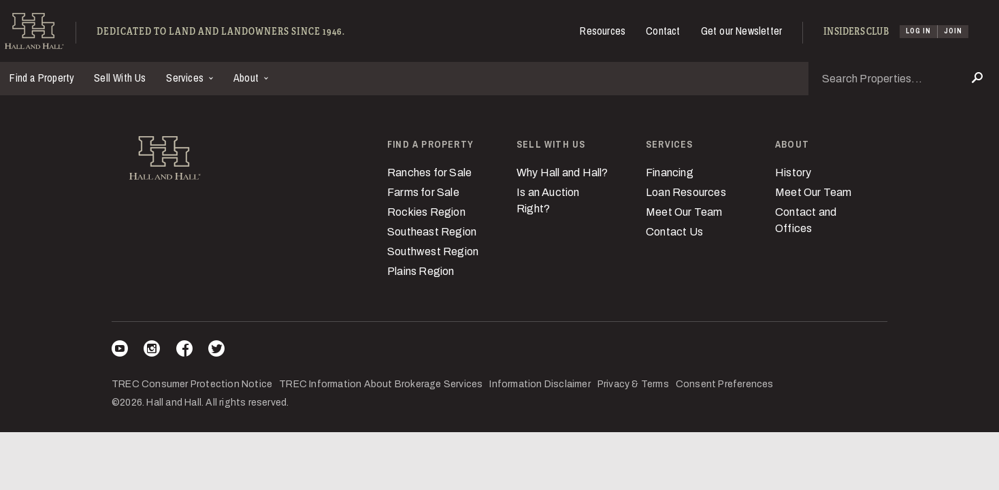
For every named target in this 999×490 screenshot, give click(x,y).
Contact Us (674, 232)
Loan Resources (686, 192)
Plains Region (421, 271)
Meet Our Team (684, 212)
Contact (663, 30)
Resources (602, 30)
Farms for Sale (423, 192)
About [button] (247, 77)
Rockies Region (426, 212)
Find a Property (42, 77)
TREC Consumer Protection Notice (192, 384)
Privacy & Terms (633, 384)
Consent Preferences (725, 384)
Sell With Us (120, 77)
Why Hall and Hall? (562, 172)
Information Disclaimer (539, 384)
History (793, 172)
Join (953, 31)
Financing (669, 172)
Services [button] (186, 77)
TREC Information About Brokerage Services (380, 384)
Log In (918, 31)
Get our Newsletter (742, 30)
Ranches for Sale (429, 172)
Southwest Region (432, 251)
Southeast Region (431, 232)
